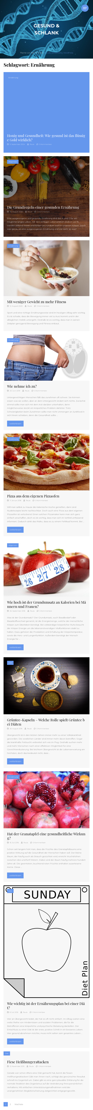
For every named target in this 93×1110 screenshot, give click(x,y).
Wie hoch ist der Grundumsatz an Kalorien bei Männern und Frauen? (46, 604)
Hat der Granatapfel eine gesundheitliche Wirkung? (46, 835)
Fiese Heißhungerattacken (28, 1061)
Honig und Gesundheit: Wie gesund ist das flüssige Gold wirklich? (46, 137)
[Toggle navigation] (85, 8)
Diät (10, 663)
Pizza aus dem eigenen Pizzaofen (33, 496)
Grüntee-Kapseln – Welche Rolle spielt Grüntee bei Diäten (46, 721)
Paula (30, 144)
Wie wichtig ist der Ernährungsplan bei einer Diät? (46, 1005)
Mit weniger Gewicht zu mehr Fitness (36, 301)
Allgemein (13, 162)
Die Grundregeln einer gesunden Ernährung (43, 207)
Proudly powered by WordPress (58, 53)
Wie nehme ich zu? (22, 386)
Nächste (19, 1104)
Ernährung (13, 77)
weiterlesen (16, 423)
